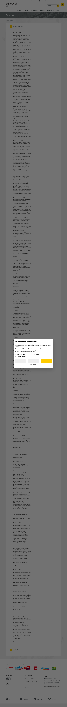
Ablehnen (21, 361)
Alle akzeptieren (46, 361)
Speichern (34, 361)
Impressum (31, 366)
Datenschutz (36, 366)
